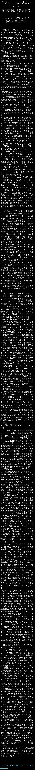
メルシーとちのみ (10, 765)
